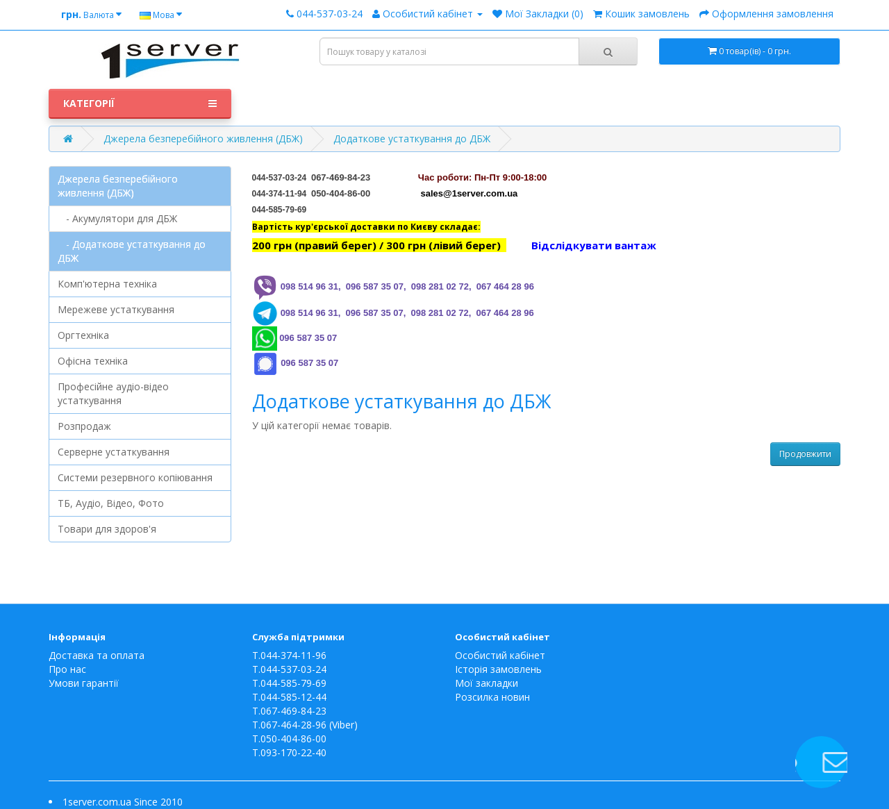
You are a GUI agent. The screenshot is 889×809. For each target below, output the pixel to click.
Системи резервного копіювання (135, 477)
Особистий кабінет (500, 655)
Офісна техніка (93, 360)
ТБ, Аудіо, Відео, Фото (111, 503)
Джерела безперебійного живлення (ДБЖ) (203, 138)
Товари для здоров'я (107, 528)
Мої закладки (486, 683)
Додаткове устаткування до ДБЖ (411, 138)
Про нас (67, 669)
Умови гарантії (84, 683)
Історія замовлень (498, 669)
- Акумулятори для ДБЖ (117, 218)
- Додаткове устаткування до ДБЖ (132, 251)
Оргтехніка (83, 335)
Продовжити (805, 454)
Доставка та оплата (96, 655)
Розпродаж (84, 426)
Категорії (140, 103)
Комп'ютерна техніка (107, 283)
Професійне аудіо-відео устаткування (113, 393)
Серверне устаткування (113, 451)
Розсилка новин (492, 696)
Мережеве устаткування (116, 309)
